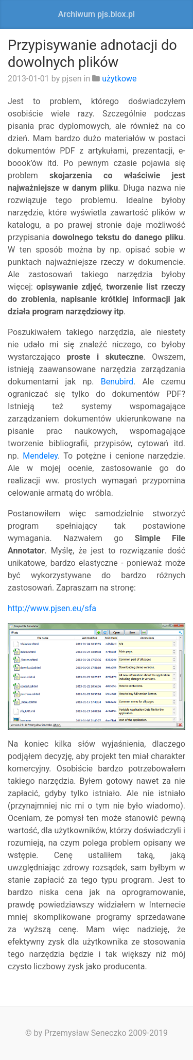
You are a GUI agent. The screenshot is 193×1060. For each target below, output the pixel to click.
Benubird (117, 381)
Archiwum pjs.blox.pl (96, 14)
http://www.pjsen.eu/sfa (52, 608)
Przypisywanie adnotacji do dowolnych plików (92, 54)
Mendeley (40, 456)
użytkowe (119, 78)
